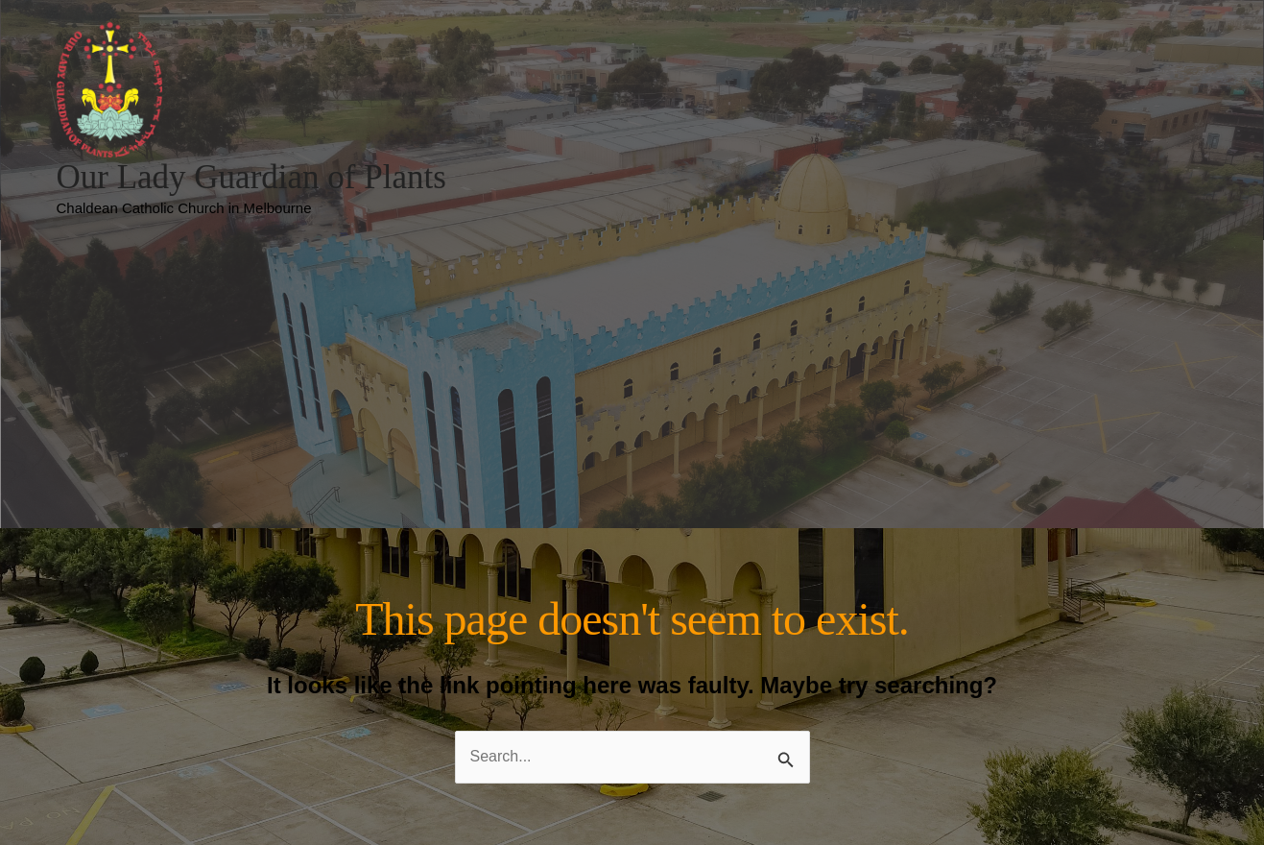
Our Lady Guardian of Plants (251, 177)
